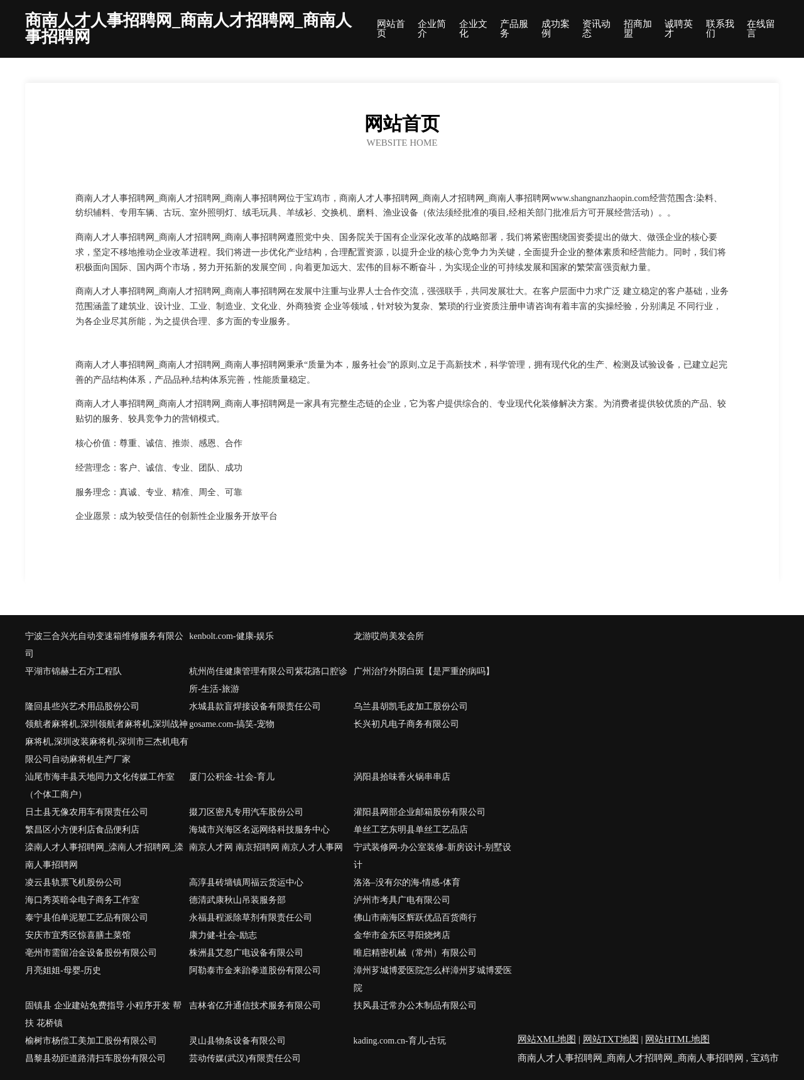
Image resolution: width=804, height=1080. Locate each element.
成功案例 (555, 28)
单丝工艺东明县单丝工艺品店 (411, 829)
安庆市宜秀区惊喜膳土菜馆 (78, 935)
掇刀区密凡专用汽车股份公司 (246, 812)
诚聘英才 (679, 28)
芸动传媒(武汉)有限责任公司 (244, 1058)
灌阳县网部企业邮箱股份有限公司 (420, 812)
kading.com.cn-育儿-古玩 (400, 1040)
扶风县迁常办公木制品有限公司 (415, 1005)
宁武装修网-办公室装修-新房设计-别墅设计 (433, 856)
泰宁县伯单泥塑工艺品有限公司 (86, 917)
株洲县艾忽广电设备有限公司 (246, 952)
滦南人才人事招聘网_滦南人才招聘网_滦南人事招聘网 (104, 856)
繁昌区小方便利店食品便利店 (82, 829)
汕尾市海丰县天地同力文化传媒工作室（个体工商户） (100, 785)
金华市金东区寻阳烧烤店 (402, 935)
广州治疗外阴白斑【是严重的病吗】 (424, 671)
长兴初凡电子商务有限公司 (406, 724)
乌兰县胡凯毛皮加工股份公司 (411, 706)
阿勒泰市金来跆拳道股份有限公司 (255, 970)
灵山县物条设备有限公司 (237, 1040)
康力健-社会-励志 (222, 935)
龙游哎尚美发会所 (389, 636)
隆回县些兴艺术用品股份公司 (82, 706)
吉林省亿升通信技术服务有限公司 (255, 1005)
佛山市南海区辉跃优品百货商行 (415, 917)
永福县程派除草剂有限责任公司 (250, 917)
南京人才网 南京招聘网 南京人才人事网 (266, 847)
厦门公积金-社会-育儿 (231, 777)
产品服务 (514, 28)
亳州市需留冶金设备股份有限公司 (91, 952)
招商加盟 (638, 28)
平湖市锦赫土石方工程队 (73, 671)
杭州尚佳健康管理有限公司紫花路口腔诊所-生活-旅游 (268, 680)
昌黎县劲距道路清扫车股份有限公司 (95, 1058)
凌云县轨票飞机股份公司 (73, 882)
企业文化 (473, 28)
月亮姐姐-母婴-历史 (63, 970)
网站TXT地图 (611, 1039)
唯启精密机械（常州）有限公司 (415, 952)
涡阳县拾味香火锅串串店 (402, 777)
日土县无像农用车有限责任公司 (86, 812)
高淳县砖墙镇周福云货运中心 (246, 882)
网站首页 (391, 28)
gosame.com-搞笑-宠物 (231, 724)
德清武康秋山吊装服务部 (237, 900)
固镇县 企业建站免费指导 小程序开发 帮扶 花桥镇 (103, 1014)
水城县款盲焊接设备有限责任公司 (255, 706)
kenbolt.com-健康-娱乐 (231, 636)
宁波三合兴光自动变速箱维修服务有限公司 (104, 644)
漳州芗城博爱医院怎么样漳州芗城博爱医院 (433, 979)
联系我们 (720, 28)
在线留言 (761, 28)
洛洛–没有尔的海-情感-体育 (407, 882)
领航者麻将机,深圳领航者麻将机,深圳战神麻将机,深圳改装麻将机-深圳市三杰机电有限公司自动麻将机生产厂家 (106, 741)
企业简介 (432, 28)
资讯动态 (596, 28)
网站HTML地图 (677, 1039)
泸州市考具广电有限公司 (402, 900)
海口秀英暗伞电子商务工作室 (82, 900)
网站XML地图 (547, 1039)
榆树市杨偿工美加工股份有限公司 (91, 1040)
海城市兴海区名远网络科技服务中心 (259, 829)
